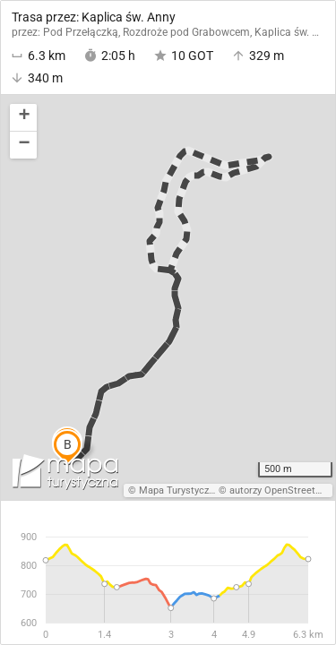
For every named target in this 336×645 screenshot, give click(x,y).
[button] (23, 118)
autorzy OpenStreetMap (282, 490)
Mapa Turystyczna (179, 490)
